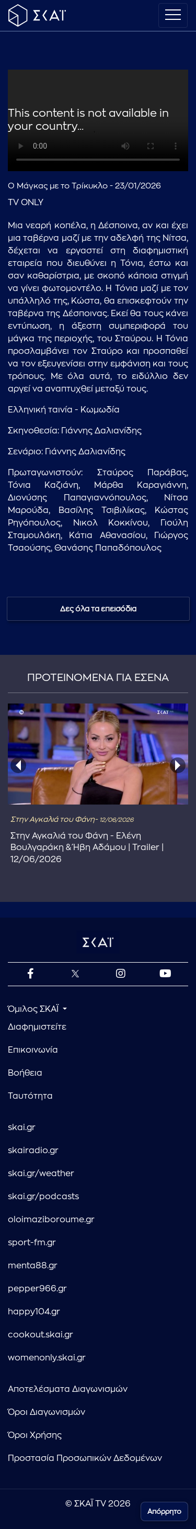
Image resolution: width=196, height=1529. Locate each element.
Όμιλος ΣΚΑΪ (34, 1009)
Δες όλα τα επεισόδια (98, 608)
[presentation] (18, 765)
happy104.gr (34, 1312)
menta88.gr (32, 1266)
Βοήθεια (25, 1073)
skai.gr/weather (41, 1173)
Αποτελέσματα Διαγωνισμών (68, 1389)
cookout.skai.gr (40, 1335)
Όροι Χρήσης (35, 1435)
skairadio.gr (33, 1150)
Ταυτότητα (30, 1096)
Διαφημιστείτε (37, 1027)
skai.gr (22, 1127)
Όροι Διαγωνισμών (46, 1412)
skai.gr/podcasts (43, 1196)
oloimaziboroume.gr (51, 1219)
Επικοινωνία (33, 1050)
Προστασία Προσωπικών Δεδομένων (85, 1458)
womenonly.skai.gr (47, 1358)
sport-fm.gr (32, 1242)
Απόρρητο (164, 1511)
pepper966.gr (37, 1289)
